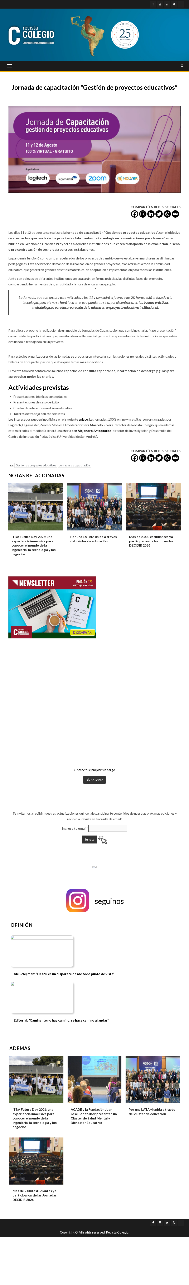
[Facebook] (134, 214)
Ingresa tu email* (75, 828)
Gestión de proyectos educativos (36, 465)
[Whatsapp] (167, 214)
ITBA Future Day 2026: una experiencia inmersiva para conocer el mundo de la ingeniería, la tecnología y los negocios (33, 545)
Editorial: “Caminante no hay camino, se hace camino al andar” (61, 1020)
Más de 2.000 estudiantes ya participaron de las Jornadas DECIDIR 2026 (151, 541)
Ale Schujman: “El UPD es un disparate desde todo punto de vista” (64, 974)
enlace (83, 419)
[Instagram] (142, 214)
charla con (86, 431)
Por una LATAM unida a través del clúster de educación (152, 1111)
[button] (94, 901)
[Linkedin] (151, 214)
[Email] (175, 214)
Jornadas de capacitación (74, 465)
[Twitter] (159, 214)
